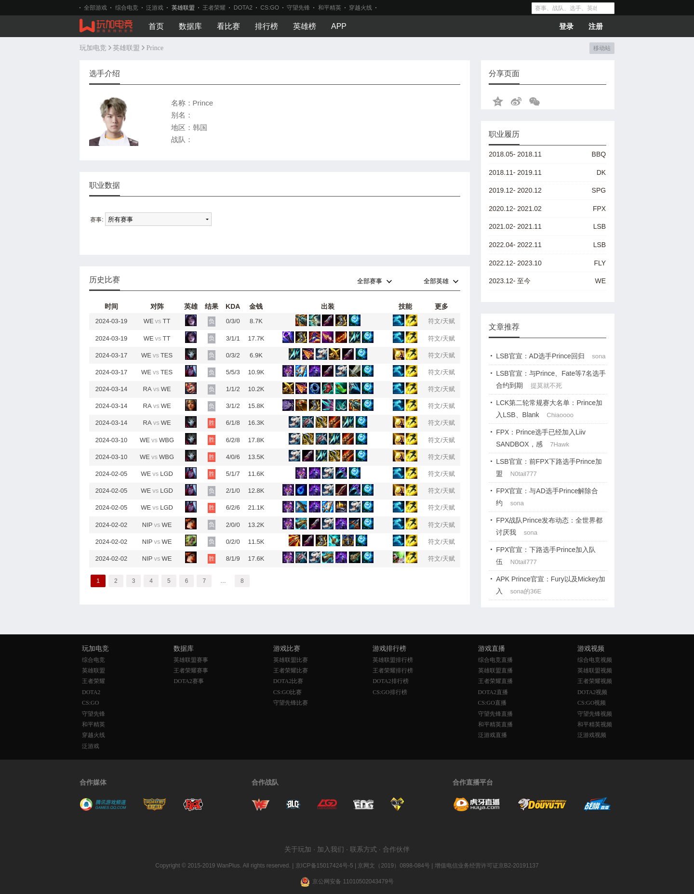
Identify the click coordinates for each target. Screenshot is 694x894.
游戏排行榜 (389, 648)
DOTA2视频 (592, 692)
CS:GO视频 (591, 702)
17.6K (256, 558)
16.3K (256, 422)
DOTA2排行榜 (390, 681)
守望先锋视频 (594, 713)
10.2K (256, 389)
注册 (595, 26)
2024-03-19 (111, 321)
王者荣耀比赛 (290, 670)
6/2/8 (233, 440)
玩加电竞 (93, 48)
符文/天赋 (441, 321)
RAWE (157, 389)
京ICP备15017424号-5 (324, 865)
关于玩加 (297, 849)
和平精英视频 (594, 724)
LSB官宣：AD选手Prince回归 (540, 356)
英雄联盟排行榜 (393, 660)
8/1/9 (233, 558)
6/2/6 (233, 507)
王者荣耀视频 (594, 681)
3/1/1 (233, 338)
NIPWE (157, 524)
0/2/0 (233, 541)
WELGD (157, 473)
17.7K (256, 338)
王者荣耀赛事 (191, 670)
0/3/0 (233, 321)
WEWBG (157, 440)
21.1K (256, 507)
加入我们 (330, 849)
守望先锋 (298, 7)
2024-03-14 (111, 389)
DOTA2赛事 (188, 681)
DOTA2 (243, 7)
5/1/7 (233, 473)
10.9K (256, 372)
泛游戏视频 (591, 735)
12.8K (256, 490)
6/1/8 (233, 422)
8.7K (256, 321)
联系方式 (363, 849)
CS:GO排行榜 (390, 692)
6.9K (256, 355)
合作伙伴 (396, 849)
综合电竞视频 (594, 660)
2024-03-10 (111, 440)
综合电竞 (126, 7)
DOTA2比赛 (288, 681)
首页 (156, 26)
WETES (157, 355)
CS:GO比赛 (287, 692)
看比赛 (228, 26)
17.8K (256, 440)
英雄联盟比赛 (290, 660)
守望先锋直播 (495, 713)
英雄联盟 (183, 7)
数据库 (190, 26)
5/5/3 (233, 372)
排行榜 (266, 26)
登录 (566, 26)
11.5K (256, 541)
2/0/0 (233, 524)
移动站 (601, 48)
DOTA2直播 (493, 692)
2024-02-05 (111, 473)
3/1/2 (233, 405)
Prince (155, 48)
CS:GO (269, 7)
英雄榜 (304, 26)
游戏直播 (491, 648)
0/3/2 (233, 355)
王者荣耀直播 (495, 681)
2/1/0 (233, 490)
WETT (157, 321)
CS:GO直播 (492, 702)
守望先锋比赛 (290, 702)
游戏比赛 (286, 648)
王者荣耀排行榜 (393, 670)
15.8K (256, 405)
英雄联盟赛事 (191, 660)
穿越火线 (360, 7)
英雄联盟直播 (495, 670)
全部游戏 (95, 7)
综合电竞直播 (495, 660)
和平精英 (329, 7)
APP (339, 26)
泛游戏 (154, 7)
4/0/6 (233, 456)
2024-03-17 (111, 355)
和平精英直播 (495, 724)
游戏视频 (590, 648)
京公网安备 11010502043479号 (353, 881)
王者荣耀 (214, 7)
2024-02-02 (111, 524)
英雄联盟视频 (594, 670)
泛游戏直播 (492, 735)
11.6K (256, 473)
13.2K (256, 524)
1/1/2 (233, 389)
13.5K (256, 456)
